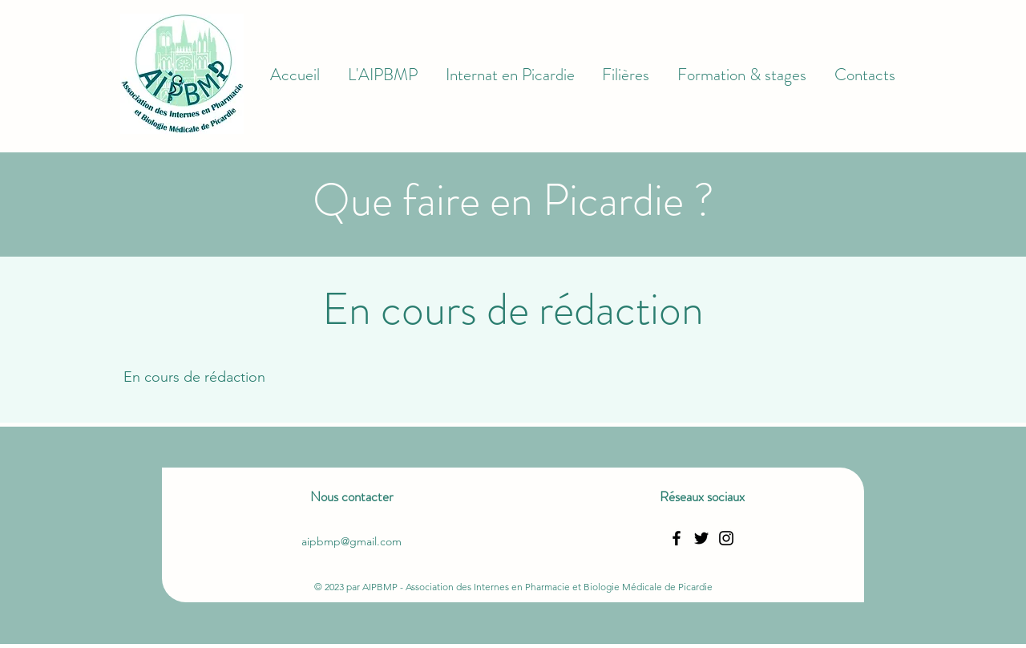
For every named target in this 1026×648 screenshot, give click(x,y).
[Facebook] (676, 538)
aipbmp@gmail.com (351, 541)
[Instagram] (726, 538)
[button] (383, 75)
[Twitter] (701, 538)
